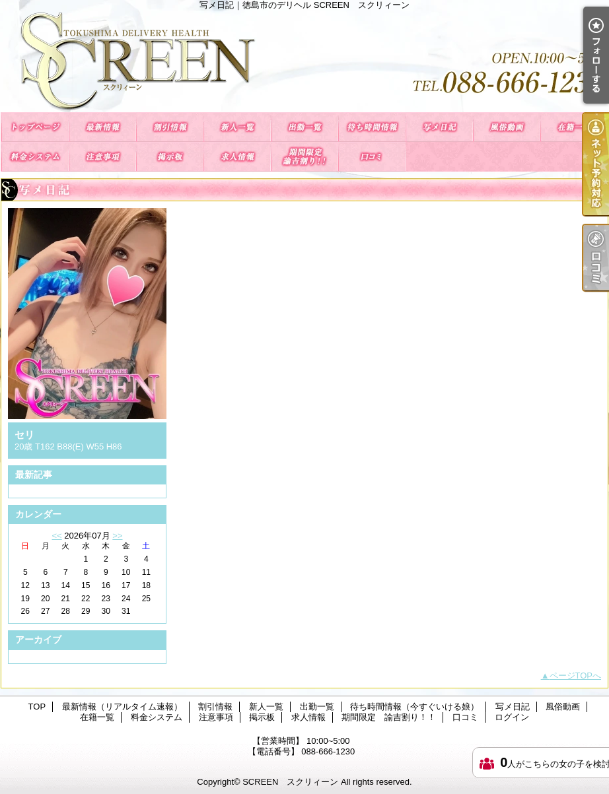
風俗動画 (506, 127)
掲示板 (169, 157)
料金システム (35, 157)
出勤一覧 (304, 127)
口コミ (372, 157)
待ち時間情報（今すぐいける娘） (372, 127)
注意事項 (102, 157)
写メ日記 (439, 127)
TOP (35, 127)
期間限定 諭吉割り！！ (304, 157)
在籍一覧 (574, 127)
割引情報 (169, 127)
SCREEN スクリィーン (290, 782)
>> (117, 536)
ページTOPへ (576, 675)
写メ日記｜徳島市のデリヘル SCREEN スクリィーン (304, 61)
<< (56, 536)
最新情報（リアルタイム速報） (102, 127)
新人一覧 (237, 127)
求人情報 (237, 157)
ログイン (512, 717)
